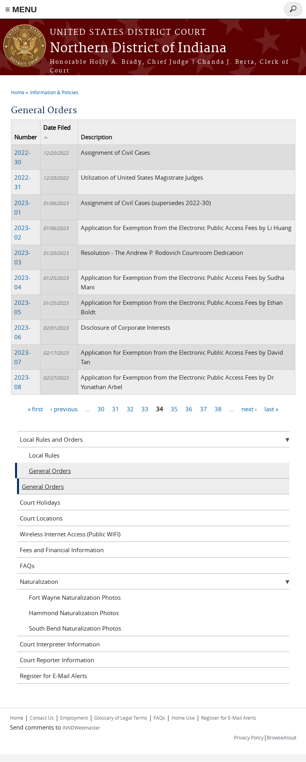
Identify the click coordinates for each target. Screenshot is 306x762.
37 (203, 408)
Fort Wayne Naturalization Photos (75, 597)
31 (115, 408)
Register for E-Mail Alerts (53, 676)
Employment (74, 717)
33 (144, 408)
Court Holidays (40, 502)
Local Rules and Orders (51, 439)
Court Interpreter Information (60, 644)
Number (25, 137)
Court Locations (41, 518)
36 (188, 408)
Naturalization (39, 581)
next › (249, 408)
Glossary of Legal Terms (120, 717)
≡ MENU (21, 9)
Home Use (183, 717)
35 (174, 408)
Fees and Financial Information (62, 550)
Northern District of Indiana (138, 48)
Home (18, 92)
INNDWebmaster (81, 727)
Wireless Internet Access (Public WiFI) (70, 534)
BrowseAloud (281, 737)
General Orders (50, 471)
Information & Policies (54, 92)
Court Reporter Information (57, 660)
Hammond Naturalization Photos (74, 613)
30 (101, 408)
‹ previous (64, 408)
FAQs (27, 566)
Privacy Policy (249, 737)
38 (218, 408)
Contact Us (42, 717)
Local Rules (44, 455)
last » (271, 408)
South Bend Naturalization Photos (75, 628)
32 (130, 408)
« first (35, 408)
